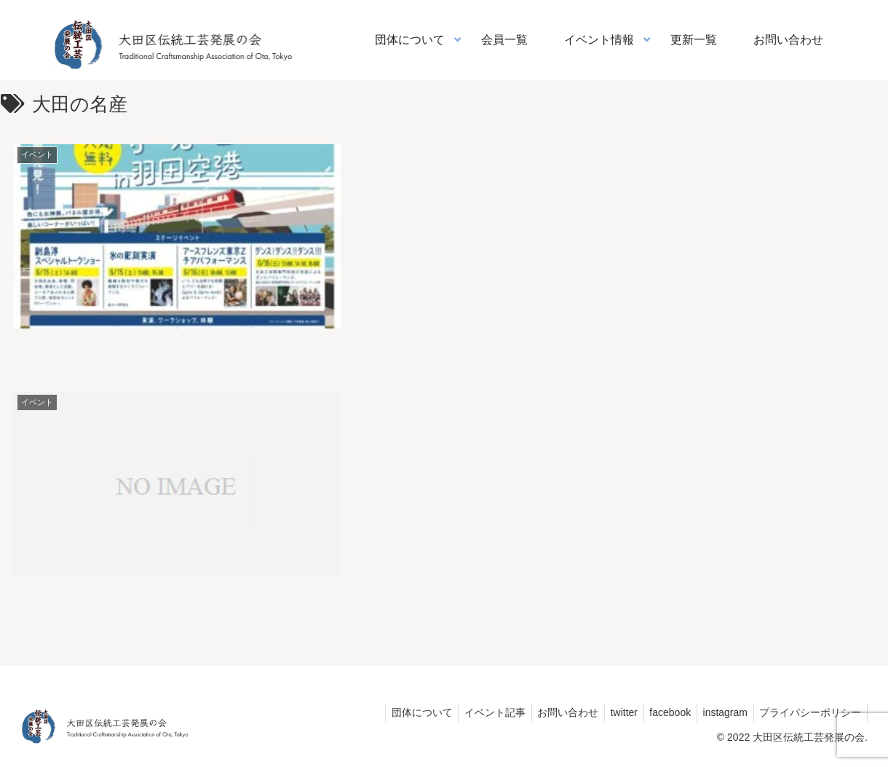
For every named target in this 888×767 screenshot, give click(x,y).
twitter (611, 712)
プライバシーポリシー (809, 712)
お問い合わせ (552, 712)
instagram (720, 712)
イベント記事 (476, 712)
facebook (662, 712)
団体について (399, 712)
